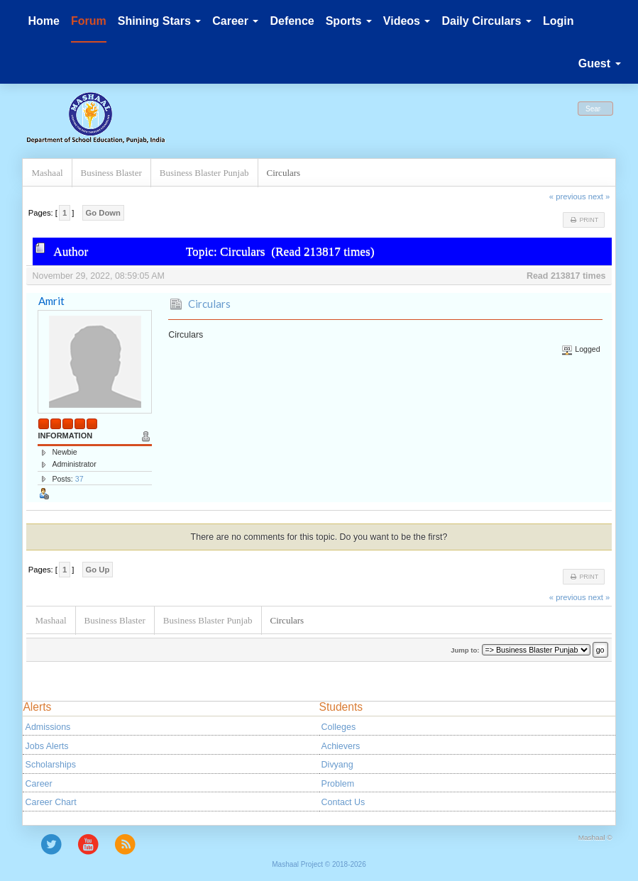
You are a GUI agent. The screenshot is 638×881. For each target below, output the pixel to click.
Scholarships (51, 765)
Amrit (51, 300)
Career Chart (51, 802)
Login (558, 21)
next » (599, 196)
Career (39, 784)
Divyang (337, 765)
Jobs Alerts (47, 746)
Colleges (338, 727)
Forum (88, 21)
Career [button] (235, 21)
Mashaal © (595, 837)
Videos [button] (407, 21)
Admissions (48, 727)
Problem (337, 784)
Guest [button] (599, 63)
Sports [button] (349, 21)
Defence (292, 21)
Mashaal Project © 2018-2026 (318, 864)
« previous (567, 196)
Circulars (209, 303)
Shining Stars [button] (160, 21)
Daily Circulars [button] (486, 21)
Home (43, 21)
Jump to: (465, 650)
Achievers (341, 746)
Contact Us (343, 802)
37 (79, 479)
